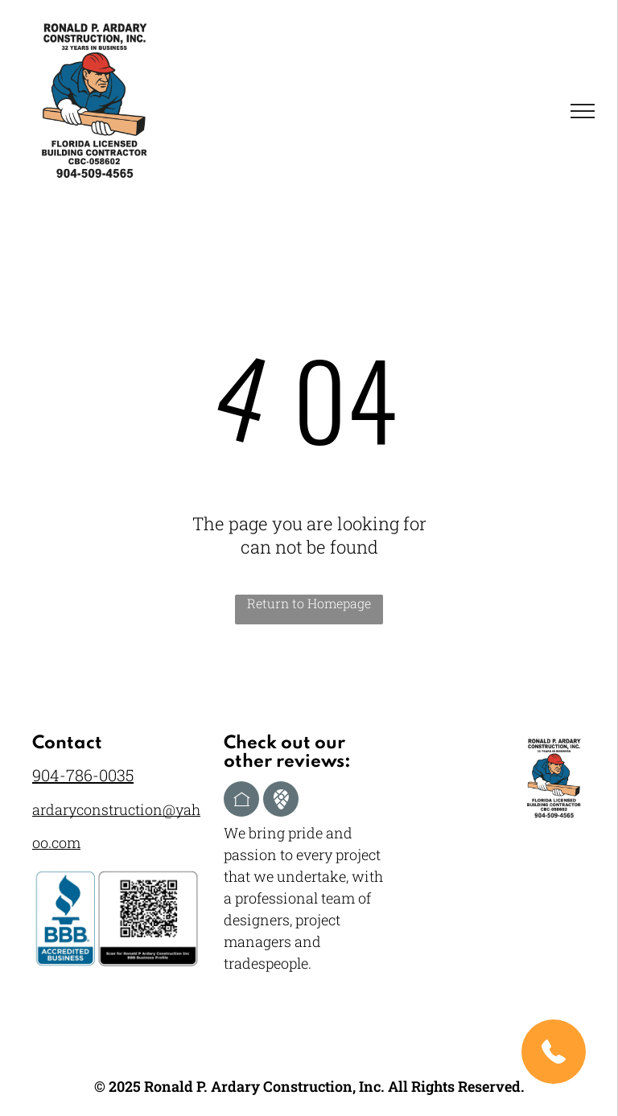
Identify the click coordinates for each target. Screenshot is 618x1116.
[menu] (583, 111)
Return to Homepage (309, 603)
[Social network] (241, 801)
